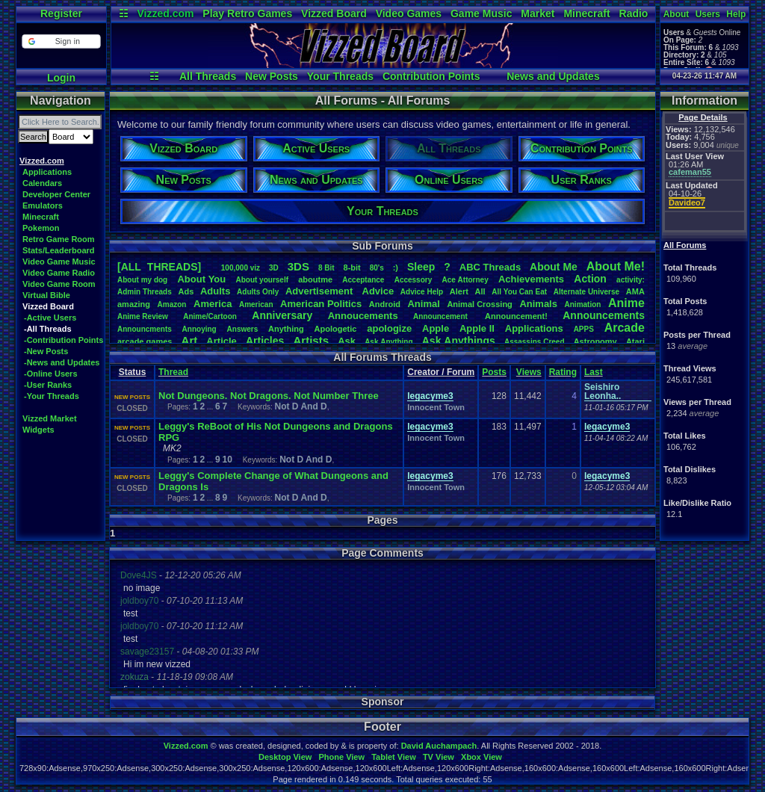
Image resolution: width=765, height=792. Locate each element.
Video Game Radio (58, 272)
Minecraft (586, 13)
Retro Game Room (58, 239)
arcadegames (144, 341)
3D (274, 268)
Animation (583, 304)
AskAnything (388, 342)
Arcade (624, 327)
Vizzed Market (49, 418)
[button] (61, 41)
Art (190, 340)
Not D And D (301, 406)
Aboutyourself (261, 280)
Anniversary (282, 315)
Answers (242, 329)
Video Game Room (59, 283)
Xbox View (481, 756)
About (676, 14)
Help (736, 14)
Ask (347, 341)
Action (590, 279)
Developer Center (56, 194)
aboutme (315, 279)
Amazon (172, 304)
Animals (538, 303)
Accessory (413, 280)
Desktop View (285, 756)
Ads (185, 291)
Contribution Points (431, 76)
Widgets (38, 429)
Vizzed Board (334, 13)
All (480, 291)
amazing (133, 304)
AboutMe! (615, 266)
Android (384, 304)
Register (61, 13)
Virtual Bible (46, 295)
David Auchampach (439, 745)
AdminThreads (144, 292)
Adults (215, 291)
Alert (459, 291)
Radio (633, 13)
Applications (47, 171)
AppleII (477, 328)
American (256, 304)
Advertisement (320, 291)
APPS (584, 329)
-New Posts (46, 351)
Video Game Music (59, 261)
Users (708, 14)
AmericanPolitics (321, 303)
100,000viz (240, 268)
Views (529, 372)
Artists (311, 340)
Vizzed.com (165, 13)
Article (221, 341)
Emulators (42, 205)
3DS (298, 266)
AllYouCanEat (519, 292)
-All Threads (48, 328)
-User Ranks (48, 384)
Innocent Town (436, 407)
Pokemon (41, 227)
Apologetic (336, 328)
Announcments (144, 329)
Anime (626, 303)
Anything (286, 328)
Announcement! (516, 316)
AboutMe (553, 267)
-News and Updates (61, 362)
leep (421, 267)
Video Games (409, 13)
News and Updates (553, 76)
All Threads (207, 76)
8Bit (326, 268)
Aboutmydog (142, 280)
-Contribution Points (63, 339)
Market (537, 13)
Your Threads (340, 76)
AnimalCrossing (479, 304)
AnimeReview (142, 316)
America (212, 303)
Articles (265, 341)
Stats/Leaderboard (58, 250)
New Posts (271, 76)
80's (377, 268)
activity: (630, 280)
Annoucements (363, 315)
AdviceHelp (421, 292)
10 (227, 459)
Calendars (42, 183)
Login (61, 78)
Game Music (481, 13)
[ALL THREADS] (159, 267)
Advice (378, 291)
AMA (635, 291)
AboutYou (201, 279)
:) (395, 267)
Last (593, 372)
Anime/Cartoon (210, 316)
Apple (435, 328)
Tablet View (393, 756)
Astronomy (595, 341)
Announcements (604, 315)
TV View (438, 756)
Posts (494, 372)
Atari (635, 341)
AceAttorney (465, 280)
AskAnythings (458, 341)
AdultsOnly (258, 292)
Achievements (531, 279)
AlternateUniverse (586, 292)
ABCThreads (490, 267)
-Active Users (50, 317)
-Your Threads (51, 396)
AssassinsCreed (534, 342)
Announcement (441, 316)
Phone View (341, 756)
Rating (563, 372)
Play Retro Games (247, 13)
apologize (389, 328)
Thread (173, 372)
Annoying (199, 329)
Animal (423, 303)
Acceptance (363, 280)
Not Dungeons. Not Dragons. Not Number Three (268, 395)
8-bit (352, 267)
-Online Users (51, 373)
